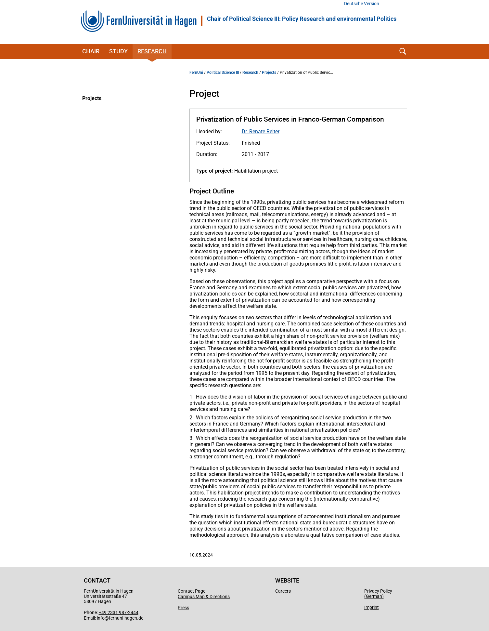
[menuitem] (127, 98)
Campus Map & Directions (204, 596)
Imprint (371, 607)
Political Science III (223, 72)
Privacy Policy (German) (378, 593)
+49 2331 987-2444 (118, 612)
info (101, 618)
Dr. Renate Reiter (260, 131)
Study (118, 51)
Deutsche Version (361, 4)
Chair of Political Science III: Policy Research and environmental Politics (301, 19)
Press (183, 607)
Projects (91, 98)
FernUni (196, 72)
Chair (90, 51)
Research (152, 51)
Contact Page (191, 591)
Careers (283, 591)
